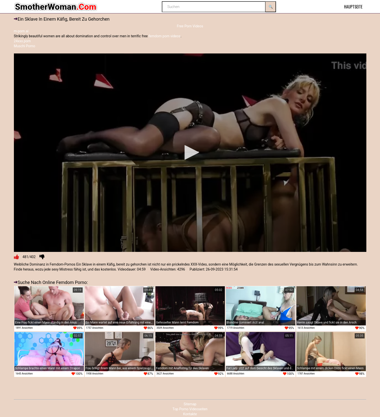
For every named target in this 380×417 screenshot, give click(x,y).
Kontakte (190, 414)
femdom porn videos (165, 36)
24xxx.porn (22, 41)
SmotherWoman (55, 7)
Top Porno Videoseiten (190, 409)
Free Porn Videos (190, 26)
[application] (190, 152)
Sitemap (190, 404)
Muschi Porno (24, 46)
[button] (190, 152)
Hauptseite (353, 7)
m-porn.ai (21, 31)
